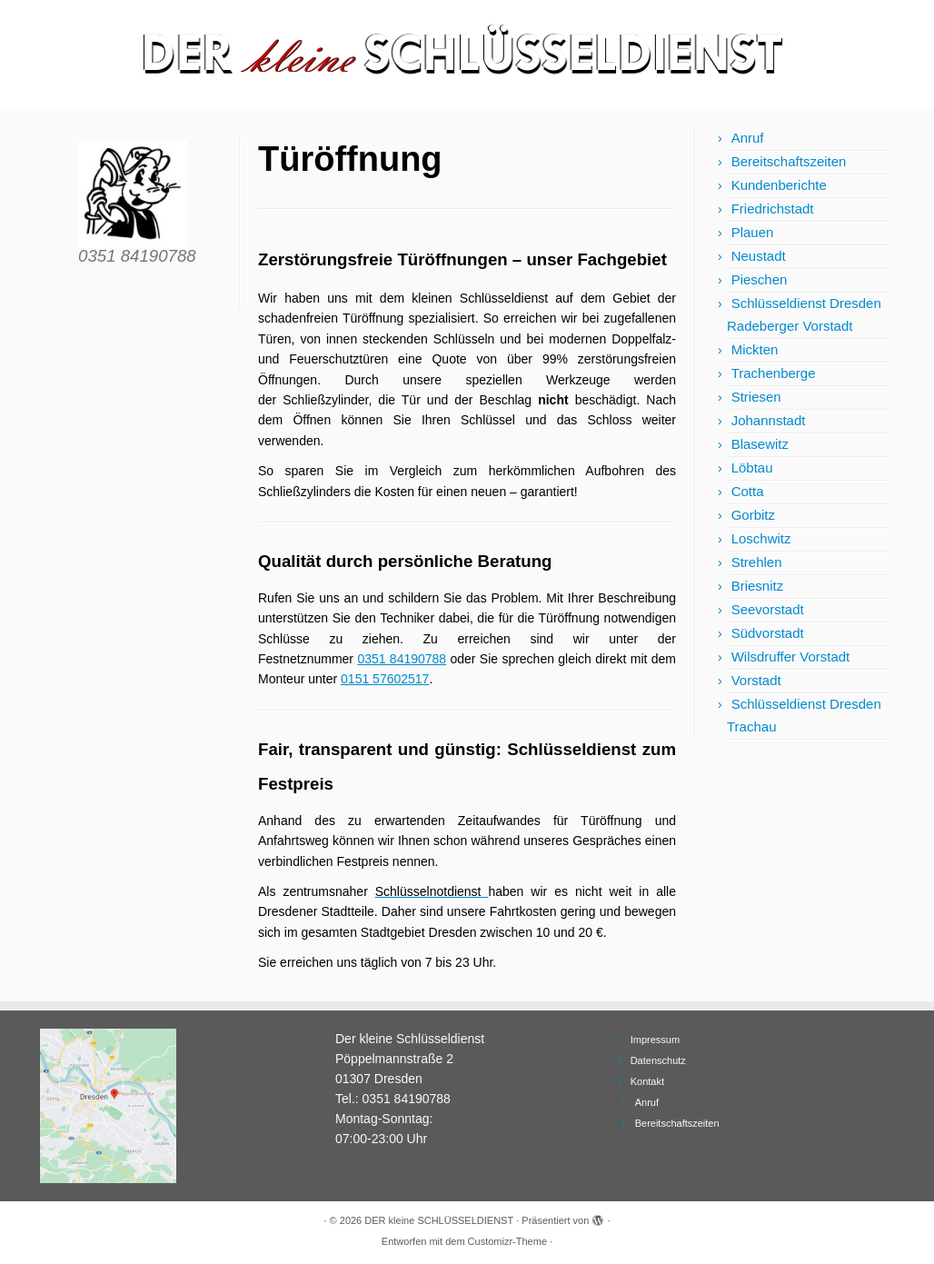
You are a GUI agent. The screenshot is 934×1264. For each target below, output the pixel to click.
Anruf (747, 137)
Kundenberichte (779, 185)
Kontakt (647, 1081)
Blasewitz (760, 444)
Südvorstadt (767, 633)
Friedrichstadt (772, 208)
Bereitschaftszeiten (789, 161)
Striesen (756, 396)
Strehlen (756, 562)
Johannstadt (768, 420)
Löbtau (752, 467)
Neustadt (758, 256)
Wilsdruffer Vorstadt (790, 656)
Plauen (752, 232)
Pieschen (759, 279)
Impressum (655, 1039)
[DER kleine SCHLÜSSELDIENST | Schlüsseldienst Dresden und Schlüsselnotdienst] (467, 54)
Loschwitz (761, 538)
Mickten (755, 349)
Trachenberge (773, 373)
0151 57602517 (385, 679)
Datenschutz (658, 1060)
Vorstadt (756, 680)
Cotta (747, 491)
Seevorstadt (767, 609)
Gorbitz (753, 515)
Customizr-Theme (507, 1241)
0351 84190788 (401, 659)
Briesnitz (757, 585)
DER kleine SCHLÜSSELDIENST (438, 1220)
